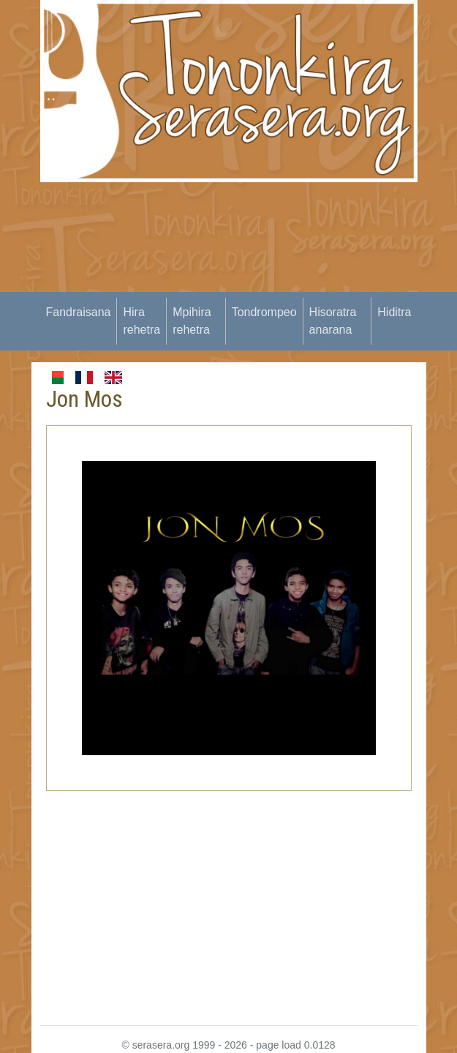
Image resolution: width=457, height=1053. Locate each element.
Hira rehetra (141, 321)
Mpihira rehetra (192, 321)
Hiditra (394, 312)
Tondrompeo (264, 312)
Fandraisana (78, 312)
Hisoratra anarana (333, 321)
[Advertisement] (248, 284)
